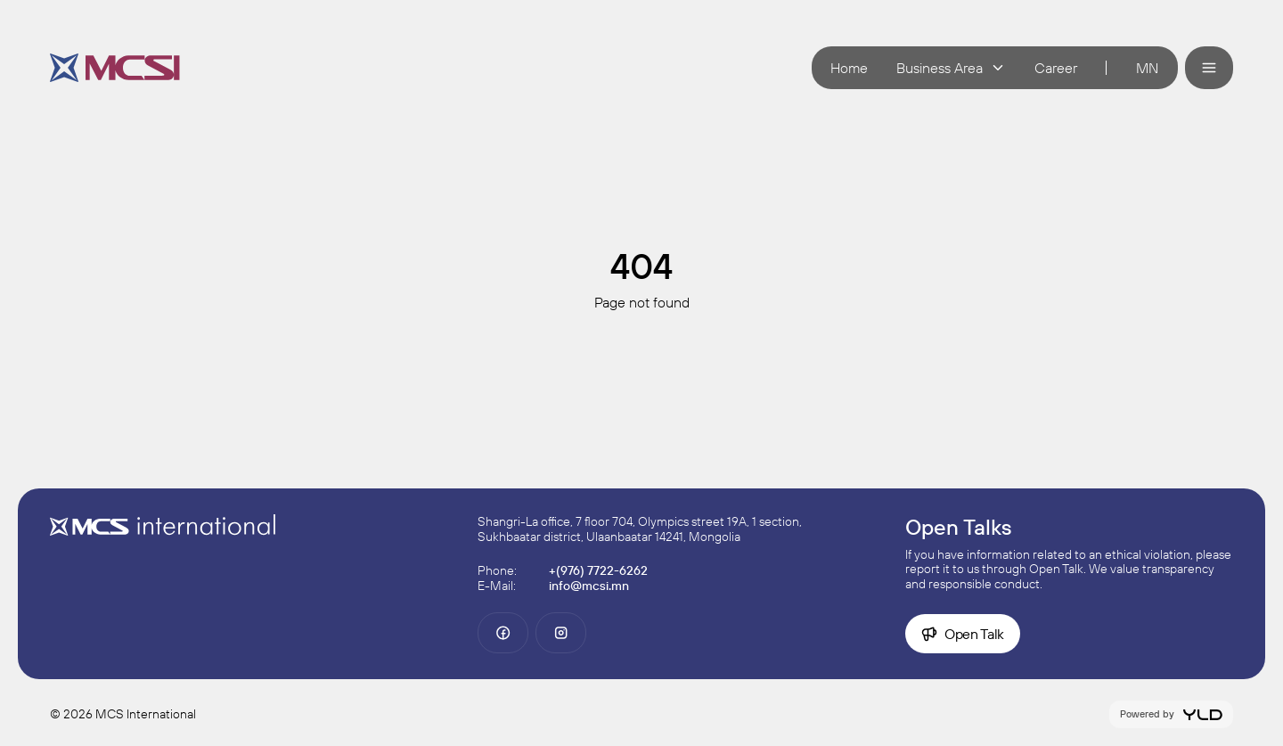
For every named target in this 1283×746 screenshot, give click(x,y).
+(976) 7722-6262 (598, 570)
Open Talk (962, 634)
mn (1147, 68)
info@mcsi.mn (589, 586)
